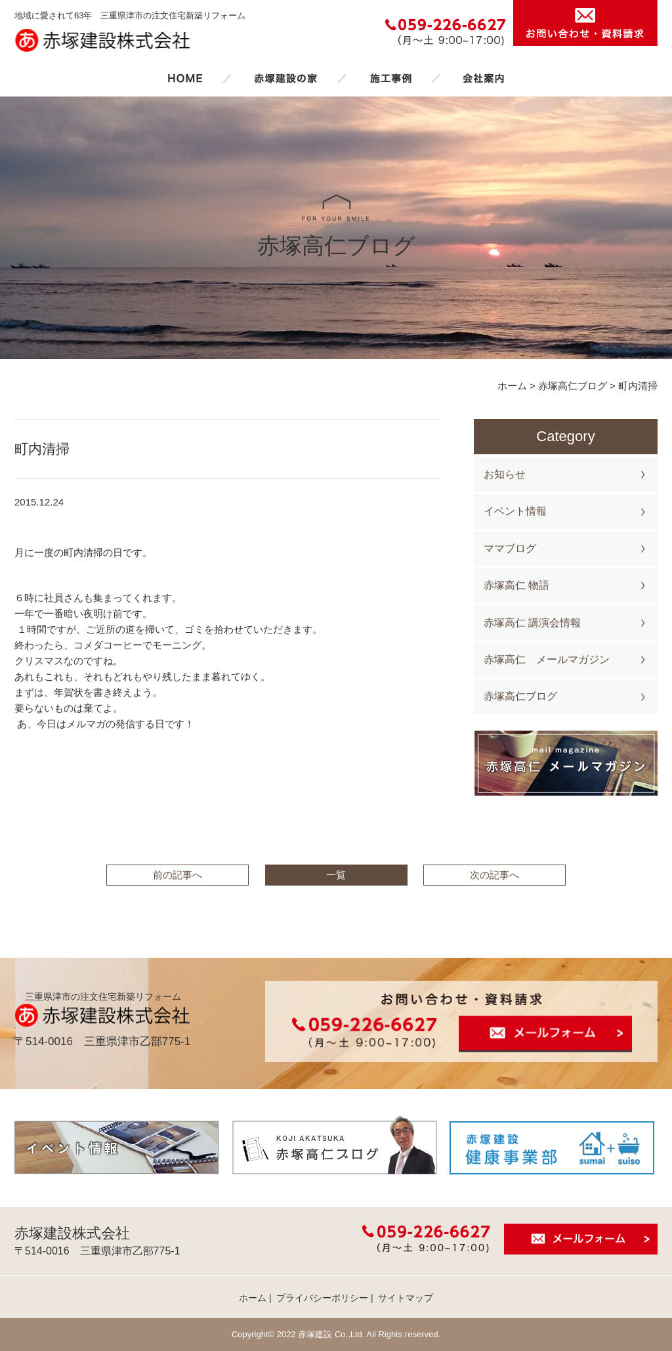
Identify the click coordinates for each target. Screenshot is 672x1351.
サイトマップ (405, 1298)
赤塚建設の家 (285, 78)
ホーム (185, 78)
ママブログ (510, 548)
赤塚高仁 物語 (516, 585)
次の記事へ (494, 874)
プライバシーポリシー (322, 1298)
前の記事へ (177, 874)
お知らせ (505, 474)
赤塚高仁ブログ (520, 696)
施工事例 (390, 78)
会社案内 (483, 78)
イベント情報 (515, 511)
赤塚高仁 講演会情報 (532, 622)
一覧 (336, 874)
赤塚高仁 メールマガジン (547, 659)
